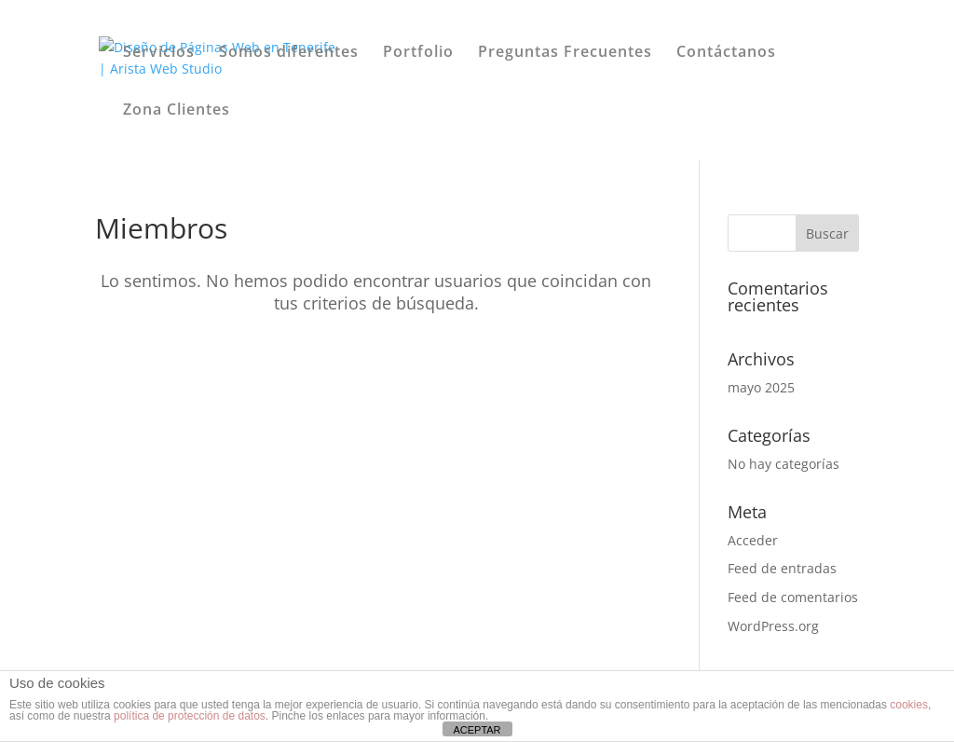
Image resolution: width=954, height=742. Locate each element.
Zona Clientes (176, 111)
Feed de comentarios (793, 597)
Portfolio (418, 53)
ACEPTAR (476, 729)
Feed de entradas (782, 568)
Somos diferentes (289, 53)
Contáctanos (726, 53)
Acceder (753, 540)
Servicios (159, 53)
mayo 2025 (761, 387)
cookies (909, 704)
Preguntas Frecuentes (565, 53)
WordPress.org (773, 626)
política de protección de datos (190, 715)
